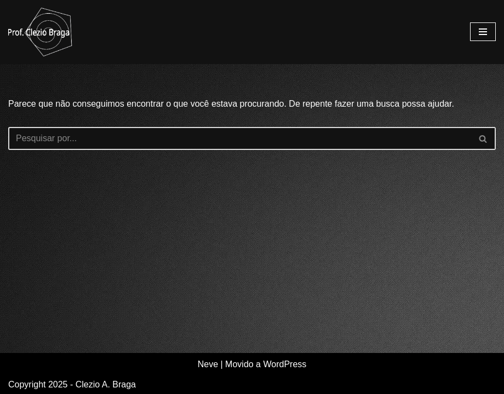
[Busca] (239, 138)
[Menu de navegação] (483, 31)
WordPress (284, 364)
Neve (208, 364)
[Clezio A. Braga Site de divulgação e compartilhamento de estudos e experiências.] (41, 32)
